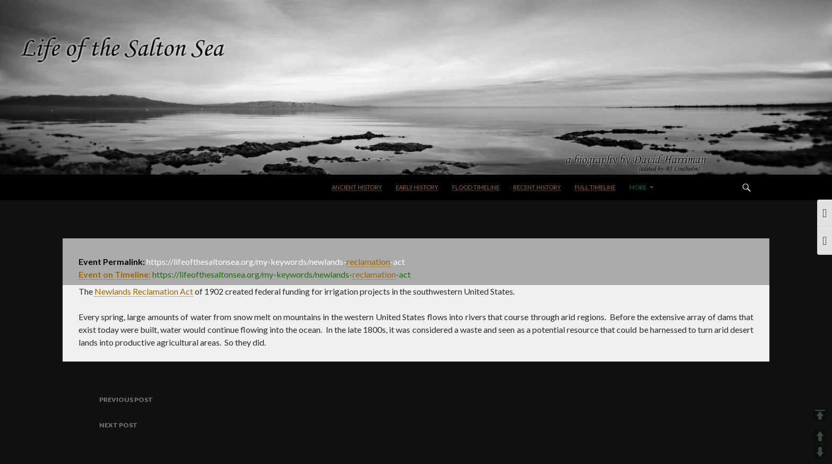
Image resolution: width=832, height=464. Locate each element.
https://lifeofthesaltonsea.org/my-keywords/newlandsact (281, 274)
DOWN (820, 452)
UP (820, 436)
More (637, 187)
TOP (820, 415)
